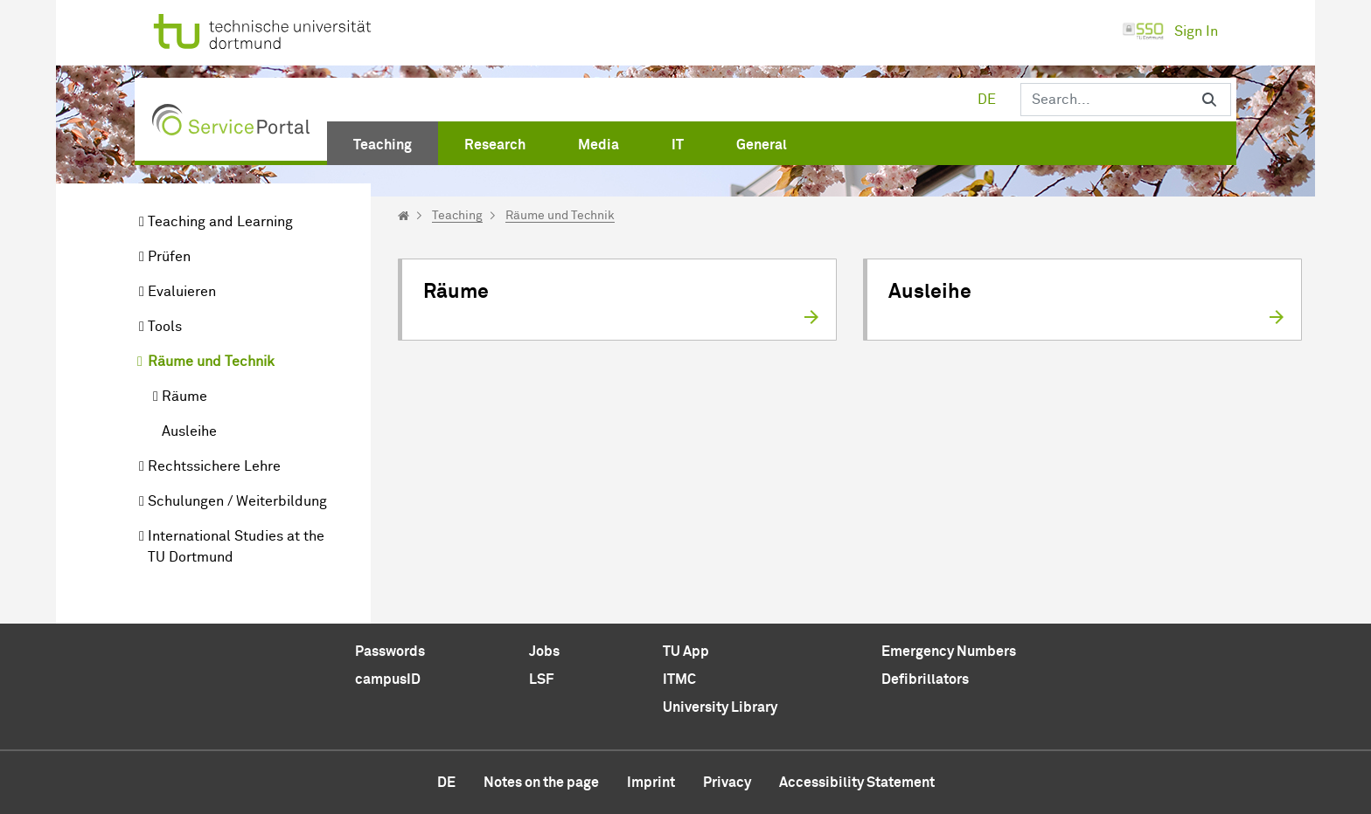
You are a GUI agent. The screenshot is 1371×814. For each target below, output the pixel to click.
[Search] (1104, 99)
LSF (541, 679)
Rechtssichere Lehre (214, 466)
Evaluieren (182, 292)
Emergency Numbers (948, 652)
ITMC (679, 679)
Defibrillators (925, 679)
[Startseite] (403, 216)
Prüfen (169, 257)
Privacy (727, 783)
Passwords (390, 652)
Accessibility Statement (857, 783)
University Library (720, 707)
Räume (184, 397)
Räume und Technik (211, 362)
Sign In (1170, 31)
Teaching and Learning (220, 222)
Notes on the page (541, 783)
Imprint (651, 783)
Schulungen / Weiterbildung (237, 501)
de (987, 100)
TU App (686, 652)
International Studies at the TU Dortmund (236, 546)
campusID (388, 679)
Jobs (544, 652)
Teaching (457, 216)
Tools (165, 327)
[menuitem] (382, 141)
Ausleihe (189, 431)
